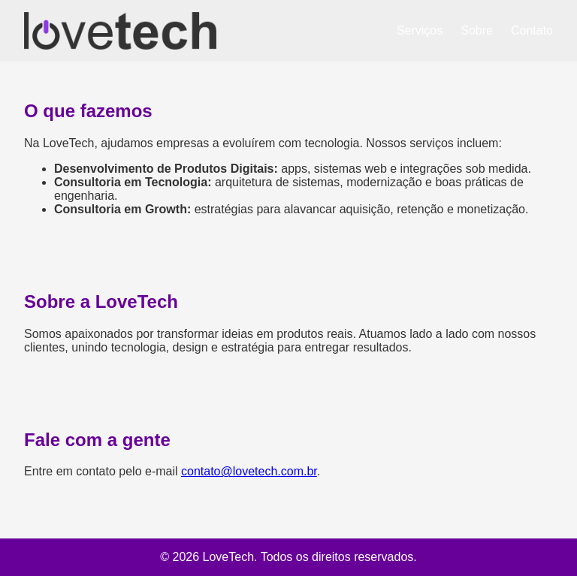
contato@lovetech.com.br (249, 471)
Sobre (477, 30)
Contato (532, 30)
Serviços (420, 30)
